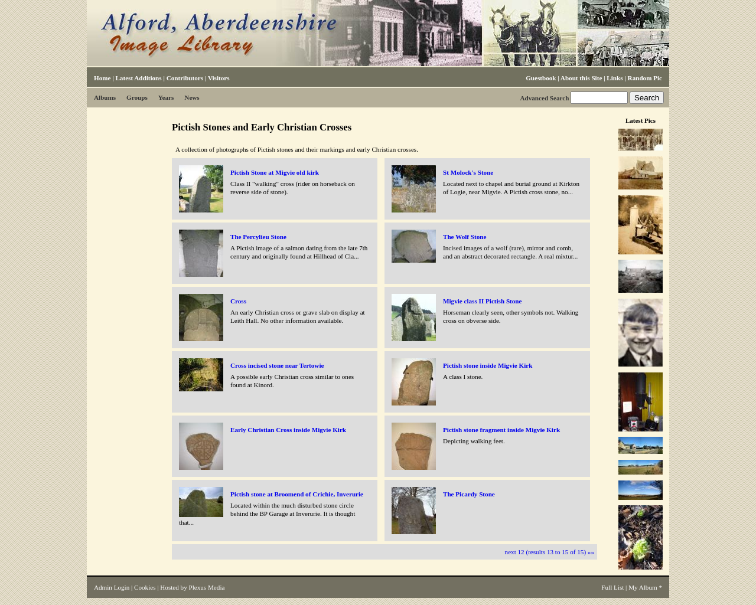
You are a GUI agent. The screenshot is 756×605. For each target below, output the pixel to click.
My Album (642, 587)
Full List (612, 587)
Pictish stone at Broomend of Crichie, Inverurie (296, 494)
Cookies (144, 587)
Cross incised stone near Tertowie (277, 365)
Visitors (219, 77)
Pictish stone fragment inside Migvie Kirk (501, 429)
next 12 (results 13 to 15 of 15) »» (549, 551)
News (191, 97)
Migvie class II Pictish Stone (482, 301)
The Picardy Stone (469, 494)
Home (102, 77)
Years (166, 97)
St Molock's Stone (468, 172)
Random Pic (645, 77)
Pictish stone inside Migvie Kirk (487, 365)
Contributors (185, 77)
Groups (137, 97)
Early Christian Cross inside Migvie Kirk (288, 429)
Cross (238, 301)
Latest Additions (138, 77)
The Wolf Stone (464, 236)
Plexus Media (207, 587)
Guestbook (541, 77)
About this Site (581, 77)
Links (615, 77)
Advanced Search (544, 98)
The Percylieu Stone (258, 236)
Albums (105, 97)
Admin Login (111, 587)
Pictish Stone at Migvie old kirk (274, 172)
